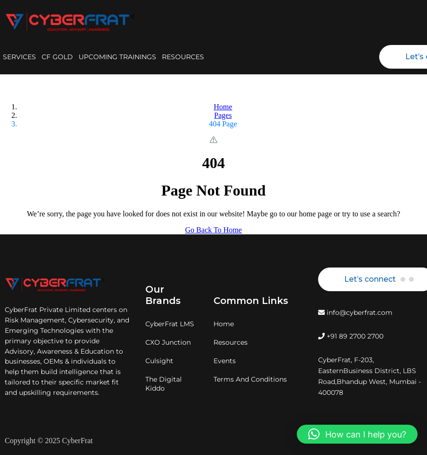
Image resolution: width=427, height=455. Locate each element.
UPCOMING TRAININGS (117, 57)
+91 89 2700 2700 (350, 336)
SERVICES (19, 57)
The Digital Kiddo (163, 384)
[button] (357, 434)
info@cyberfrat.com (355, 312)
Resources (231, 342)
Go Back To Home (213, 230)
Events (225, 361)
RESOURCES (183, 57)
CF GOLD (57, 57)
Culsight (159, 361)
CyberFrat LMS (169, 324)
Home (223, 107)
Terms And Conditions (250, 379)
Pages (222, 115)
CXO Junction (168, 342)
